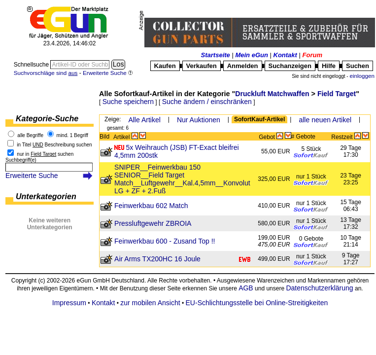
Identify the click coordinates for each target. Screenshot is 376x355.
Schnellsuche (32, 64)
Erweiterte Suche (31, 175)
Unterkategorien (46, 196)
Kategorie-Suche (47, 118)
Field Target (336, 94)
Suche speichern (128, 102)
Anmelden (242, 66)
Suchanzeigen (290, 66)
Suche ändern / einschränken (207, 102)
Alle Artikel (144, 120)
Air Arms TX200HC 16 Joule (157, 259)
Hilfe (329, 66)
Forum (312, 55)
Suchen (357, 66)
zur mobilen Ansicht (150, 303)
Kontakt (285, 55)
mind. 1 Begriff (72, 135)
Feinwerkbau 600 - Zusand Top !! (164, 241)
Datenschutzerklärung (319, 288)
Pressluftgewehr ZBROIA (152, 223)
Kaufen (165, 66)
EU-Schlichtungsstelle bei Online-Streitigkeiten (257, 303)
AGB (246, 288)
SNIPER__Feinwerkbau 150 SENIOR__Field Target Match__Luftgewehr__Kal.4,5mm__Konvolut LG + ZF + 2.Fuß (182, 179)
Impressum (69, 303)
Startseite (215, 55)
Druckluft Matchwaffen (272, 94)
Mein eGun (251, 55)
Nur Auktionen (198, 120)
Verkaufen (201, 66)
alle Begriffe (30, 135)
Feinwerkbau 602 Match (151, 206)
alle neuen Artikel (325, 120)
